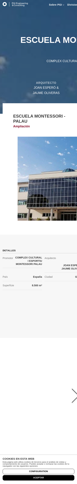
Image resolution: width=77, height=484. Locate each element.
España (37, 276)
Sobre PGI (56, 4)
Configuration (38, 471)
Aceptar (38, 477)
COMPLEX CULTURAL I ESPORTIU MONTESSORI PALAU (28, 260)
